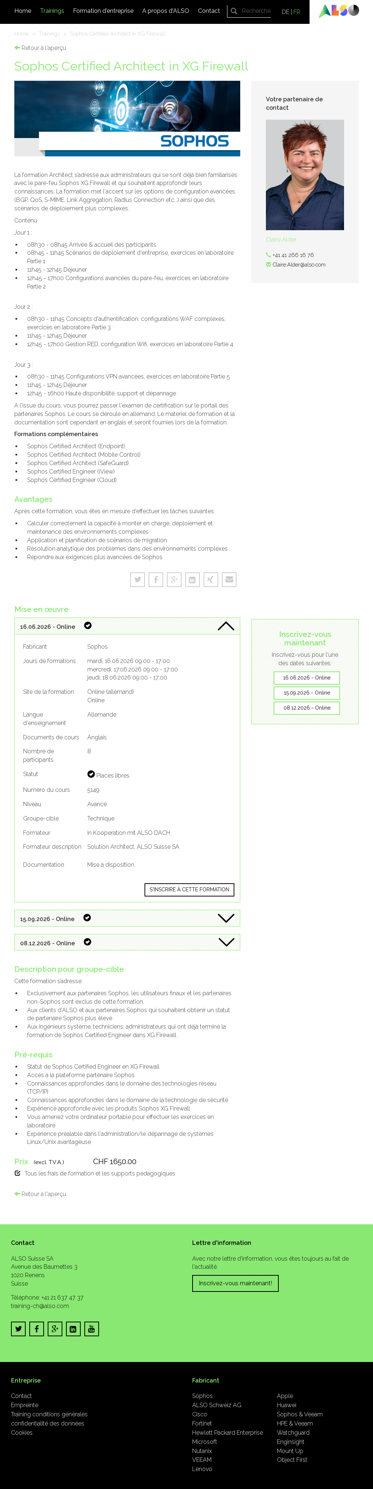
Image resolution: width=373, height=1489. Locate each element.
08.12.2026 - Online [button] (55, 942)
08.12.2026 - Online (307, 708)
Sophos (202, 1395)
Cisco (199, 1414)
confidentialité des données (47, 1423)
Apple (285, 1395)
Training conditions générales (49, 1414)
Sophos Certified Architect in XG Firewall (117, 33)
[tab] (127, 626)
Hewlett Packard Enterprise (227, 1432)
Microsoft (204, 1441)
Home (22, 10)
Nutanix (202, 1451)
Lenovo (202, 1469)
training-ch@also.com (40, 1306)
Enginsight (290, 1441)
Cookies (22, 1432)
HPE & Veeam (295, 1423)
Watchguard (293, 1432)
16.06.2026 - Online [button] (56, 626)
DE (285, 11)
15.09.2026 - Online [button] (55, 918)
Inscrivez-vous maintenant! (235, 1283)
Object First (292, 1459)
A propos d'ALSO (165, 10)
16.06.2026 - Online (306, 678)
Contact (209, 10)
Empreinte (24, 1405)
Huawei (286, 1405)
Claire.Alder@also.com (299, 264)
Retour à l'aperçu (40, 47)
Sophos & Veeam (300, 1414)
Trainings (52, 10)
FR (296, 11)
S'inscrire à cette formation (189, 889)
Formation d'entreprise (103, 10)
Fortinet (202, 1423)
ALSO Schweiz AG (216, 1405)
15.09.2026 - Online (307, 693)
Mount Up (290, 1451)
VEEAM (202, 1459)
